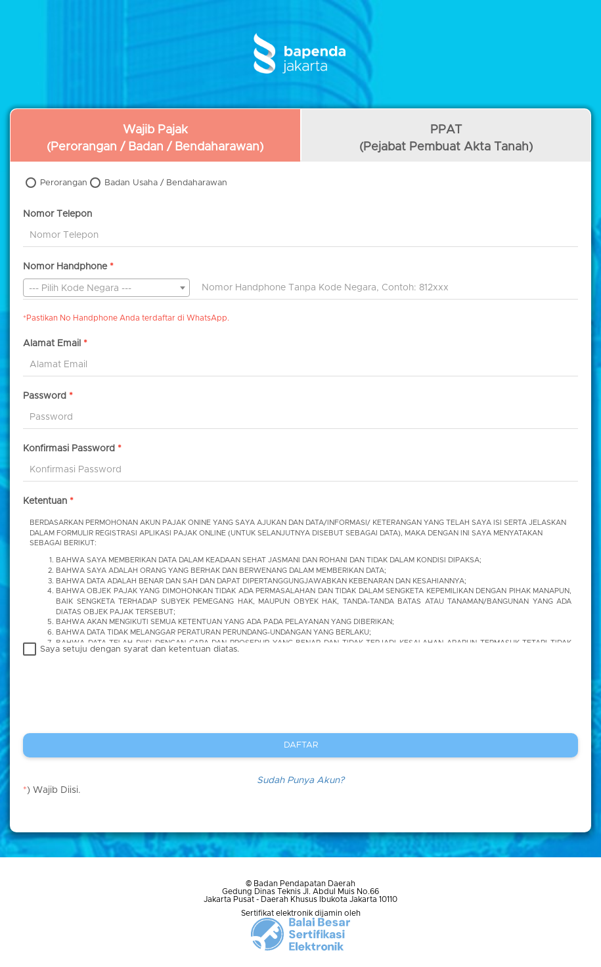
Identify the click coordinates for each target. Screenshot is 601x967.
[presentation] (123, 704)
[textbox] (106, 288)
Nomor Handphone (68, 266)
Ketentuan (48, 501)
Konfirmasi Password (72, 448)
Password (48, 396)
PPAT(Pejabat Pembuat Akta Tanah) (446, 138)
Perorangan (63, 183)
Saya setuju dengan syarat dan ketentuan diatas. (139, 649)
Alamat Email (55, 343)
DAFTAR (301, 745)
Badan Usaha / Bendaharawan (165, 183)
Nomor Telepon (57, 214)
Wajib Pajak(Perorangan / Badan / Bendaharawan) (155, 138)
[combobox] (106, 288)
